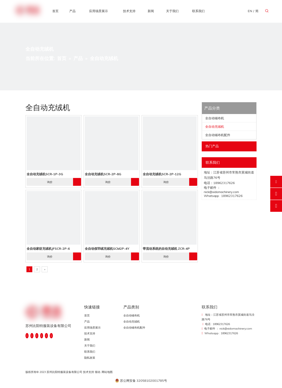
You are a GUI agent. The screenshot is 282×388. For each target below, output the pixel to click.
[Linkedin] (31, 335)
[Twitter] (36, 335)
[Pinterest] (51, 335)
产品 (87, 321)
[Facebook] (27, 335)
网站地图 (107, 372)
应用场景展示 (92, 327)
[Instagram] (46, 335)
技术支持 (89, 333)
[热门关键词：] (267, 11)
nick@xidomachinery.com (221, 192)
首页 (87, 315)
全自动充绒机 (214, 126)
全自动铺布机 (214, 118)
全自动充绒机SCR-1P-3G (45, 174)
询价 (39, 182)
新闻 (87, 339)
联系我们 (89, 351)
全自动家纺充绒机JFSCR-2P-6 (48, 249)
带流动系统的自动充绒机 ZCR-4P (166, 249)
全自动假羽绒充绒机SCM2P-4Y (107, 249)
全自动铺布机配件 (217, 135)
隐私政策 (89, 357)
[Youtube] (41, 335)
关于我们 (89, 345)
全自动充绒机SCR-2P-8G (103, 174)
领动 (97, 372)
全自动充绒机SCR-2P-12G (162, 174)
